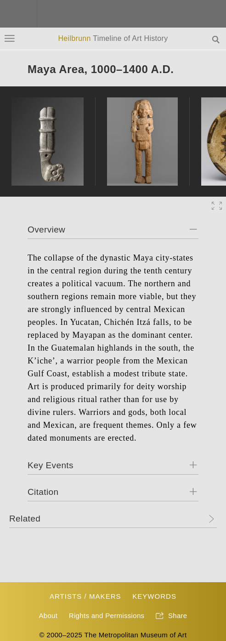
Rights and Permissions (107, 615)
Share (171, 616)
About (48, 615)
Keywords (154, 596)
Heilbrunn (113, 38)
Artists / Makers (85, 596)
